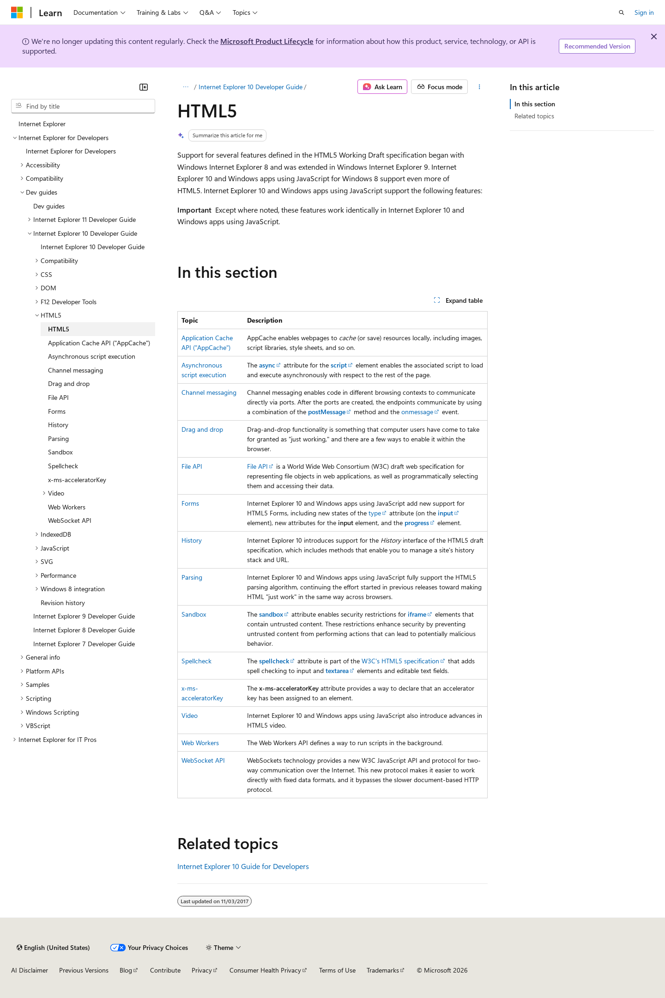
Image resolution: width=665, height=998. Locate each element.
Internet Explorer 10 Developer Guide (250, 86)
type (375, 512)
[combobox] (83, 106)
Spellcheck (196, 660)
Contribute (165, 970)
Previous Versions (84, 970)
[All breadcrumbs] (185, 87)
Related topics (534, 115)
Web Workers (200, 742)
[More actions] (480, 87)
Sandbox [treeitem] (60, 451)
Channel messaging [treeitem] (75, 370)
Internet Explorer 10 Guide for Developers (243, 866)
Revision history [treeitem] (63, 602)
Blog (126, 970)
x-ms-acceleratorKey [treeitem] (77, 479)
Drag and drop (202, 429)
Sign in (644, 12)
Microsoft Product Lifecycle (267, 41)
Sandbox (193, 614)
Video (189, 715)
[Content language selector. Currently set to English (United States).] (53, 947)
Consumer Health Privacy (265, 970)
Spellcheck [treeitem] (63, 465)
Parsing (191, 577)
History (191, 540)
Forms (190, 503)
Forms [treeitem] (57, 411)
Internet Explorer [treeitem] (42, 123)
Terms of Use (337, 970)
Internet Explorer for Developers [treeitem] (71, 151)
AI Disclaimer (29, 970)
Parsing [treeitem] (58, 438)
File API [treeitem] (58, 397)
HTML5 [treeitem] (58, 329)
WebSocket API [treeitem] (69, 520)
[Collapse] (143, 87)
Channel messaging (208, 392)
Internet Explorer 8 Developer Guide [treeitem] (84, 629)
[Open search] (621, 12)
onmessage (417, 411)
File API (191, 466)
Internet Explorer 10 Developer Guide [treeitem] (93, 246)
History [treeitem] (58, 424)
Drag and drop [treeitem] (69, 383)
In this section (534, 103)
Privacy (202, 970)
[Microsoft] (17, 12)
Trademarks (383, 970)
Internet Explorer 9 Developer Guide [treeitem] (84, 616)
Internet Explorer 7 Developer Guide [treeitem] (84, 643)
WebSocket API (203, 760)
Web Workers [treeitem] (66, 506)
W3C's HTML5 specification (400, 660)
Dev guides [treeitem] (49, 206)
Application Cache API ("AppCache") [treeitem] (99, 342)
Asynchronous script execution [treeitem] (91, 356)
